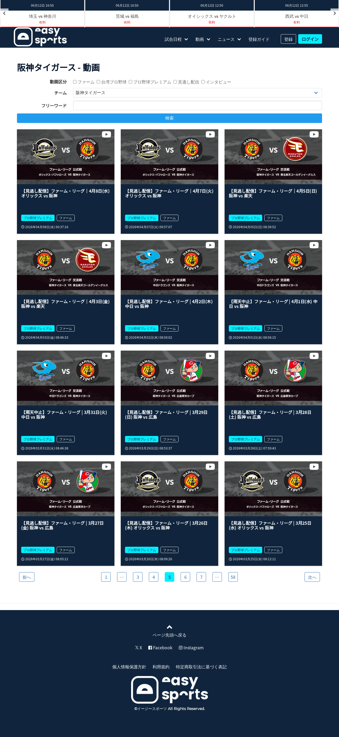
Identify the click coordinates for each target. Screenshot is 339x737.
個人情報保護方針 (129, 666)
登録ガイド (259, 39)
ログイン (310, 39)
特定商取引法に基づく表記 (201, 666)
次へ (312, 577)
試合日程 (173, 39)
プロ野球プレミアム (150, 81)
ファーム (84, 81)
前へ (27, 577)
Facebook (160, 647)
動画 (199, 39)
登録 (288, 39)
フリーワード (54, 105)
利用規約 (161, 666)
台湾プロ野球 (112, 81)
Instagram (191, 647)
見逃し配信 (186, 81)
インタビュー (216, 81)
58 (233, 577)
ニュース (226, 39)
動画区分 (58, 81)
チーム (60, 93)
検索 (169, 118)
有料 (42, 22)
